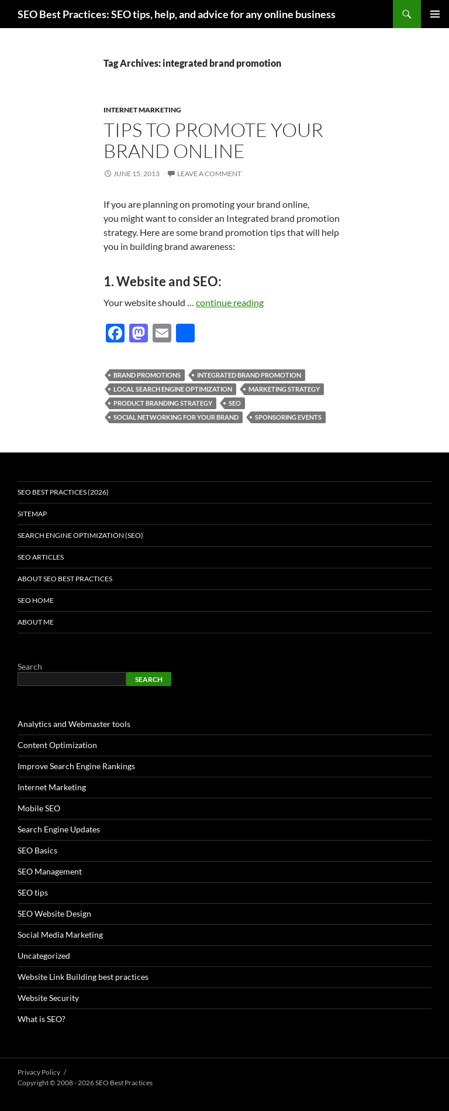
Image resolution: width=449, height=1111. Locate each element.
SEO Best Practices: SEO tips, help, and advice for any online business (177, 14)
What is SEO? (41, 1019)
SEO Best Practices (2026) (63, 492)
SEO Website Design (54, 913)
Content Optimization (57, 745)
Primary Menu (435, 14)
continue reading (230, 302)
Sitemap (32, 513)
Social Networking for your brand (176, 417)
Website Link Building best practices (83, 977)
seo (235, 403)
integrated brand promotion (249, 375)
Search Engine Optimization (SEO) (80, 535)
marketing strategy (284, 389)
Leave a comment (209, 173)
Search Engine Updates (59, 829)
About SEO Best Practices (65, 578)
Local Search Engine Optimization (172, 389)
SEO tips (33, 892)
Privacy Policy (39, 1072)
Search (30, 666)
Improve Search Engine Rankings (76, 766)
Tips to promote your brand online (213, 140)
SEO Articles (41, 557)
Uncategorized (44, 956)
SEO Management (50, 871)
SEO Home (36, 600)
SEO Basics (37, 850)
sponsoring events (288, 417)
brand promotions (147, 375)
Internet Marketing (142, 109)
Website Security (48, 998)
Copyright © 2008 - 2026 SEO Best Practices (85, 1082)
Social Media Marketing (60, 934)
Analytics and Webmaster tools (74, 724)
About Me (36, 622)
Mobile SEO (39, 808)
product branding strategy (162, 403)
